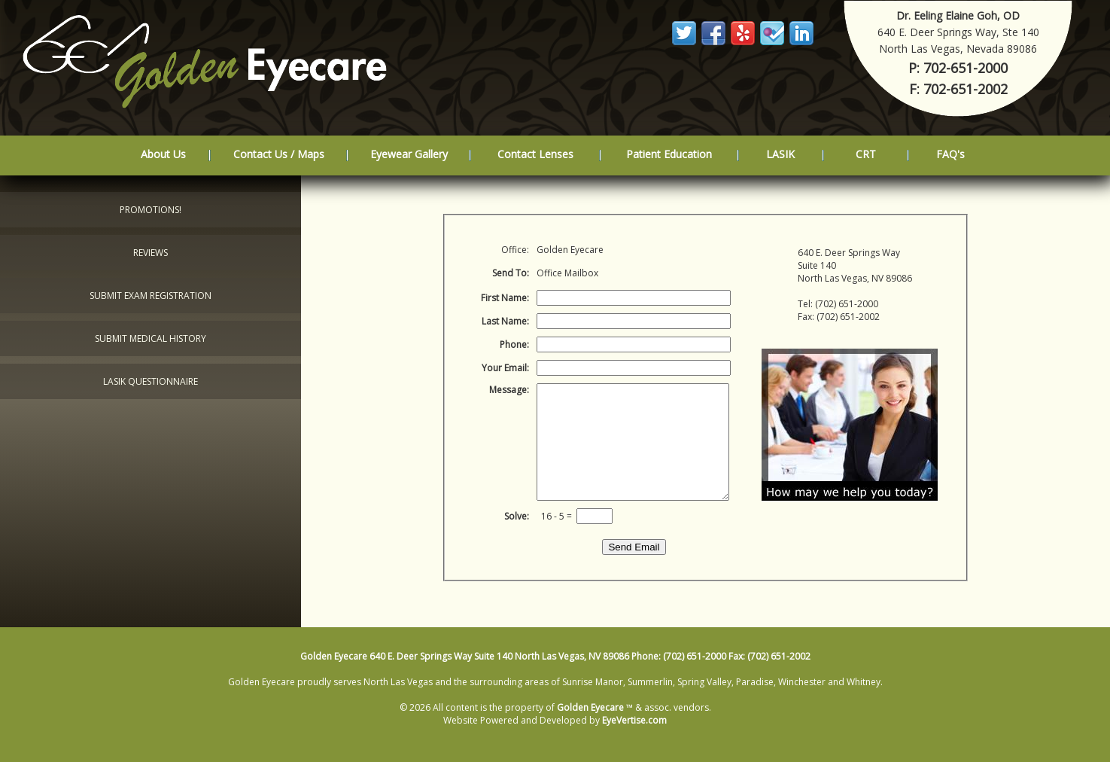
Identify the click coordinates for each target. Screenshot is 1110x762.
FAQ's (950, 154)
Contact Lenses (535, 154)
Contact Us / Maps (278, 154)
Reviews (150, 252)
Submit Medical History (150, 338)
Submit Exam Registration (150, 295)
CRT (866, 154)
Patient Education (669, 154)
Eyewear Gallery (409, 154)
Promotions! (150, 209)
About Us (163, 154)
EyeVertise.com (634, 720)
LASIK (780, 154)
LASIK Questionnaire (150, 381)
